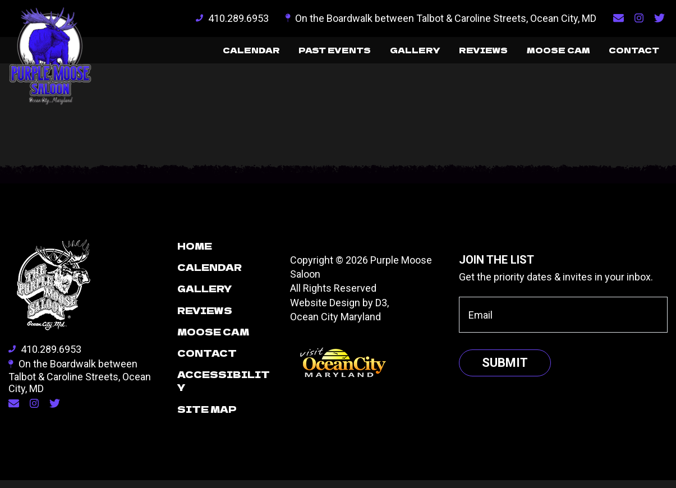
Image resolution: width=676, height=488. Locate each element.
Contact (626, 54)
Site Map (207, 416)
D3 (381, 310)
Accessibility (223, 388)
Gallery (368, 54)
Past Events (275, 54)
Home (194, 253)
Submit (505, 370)
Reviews (448, 54)
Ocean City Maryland (335, 324)
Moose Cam (536, 54)
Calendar (177, 54)
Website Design (325, 310)
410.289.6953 (232, 18)
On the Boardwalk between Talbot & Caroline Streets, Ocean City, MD (441, 18)
